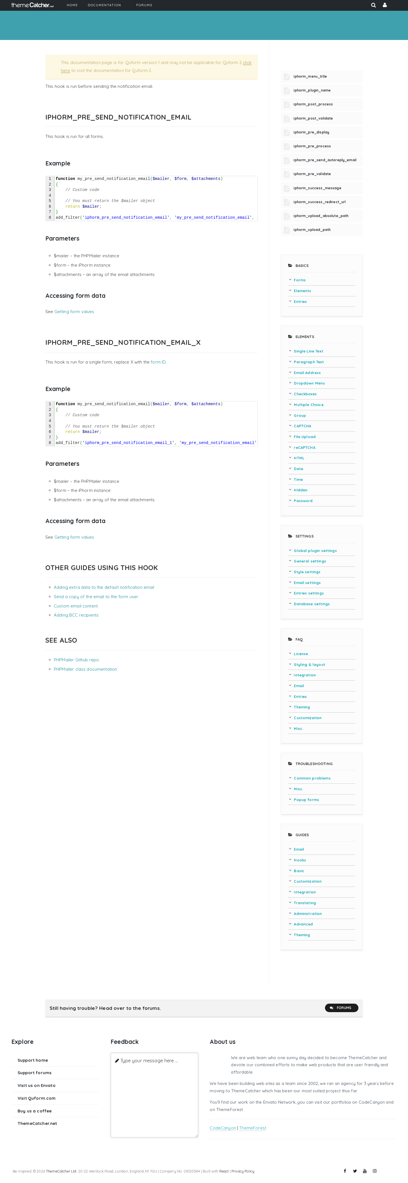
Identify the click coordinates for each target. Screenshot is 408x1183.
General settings (310, 561)
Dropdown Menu (309, 383)
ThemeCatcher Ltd (61, 1171)
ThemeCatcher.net (37, 1123)
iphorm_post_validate (313, 118)
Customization (308, 717)
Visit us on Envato (37, 1085)
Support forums (35, 1072)
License (301, 653)
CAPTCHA (302, 426)
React (224, 1171)
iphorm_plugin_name (312, 90)
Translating (305, 902)
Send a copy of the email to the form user (96, 596)
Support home (33, 1060)
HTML (299, 458)
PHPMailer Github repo (76, 659)
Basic (299, 870)
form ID (158, 362)
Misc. (298, 728)
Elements (302, 290)
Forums (340, 1008)
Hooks (300, 860)
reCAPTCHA (304, 447)
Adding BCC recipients (76, 615)
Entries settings (309, 593)
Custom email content (76, 606)
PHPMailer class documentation (85, 669)
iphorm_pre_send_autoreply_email (325, 160)
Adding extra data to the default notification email (104, 587)
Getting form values (74, 311)
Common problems (312, 778)
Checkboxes (305, 394)
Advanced (303, 924)
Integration (305, 675)
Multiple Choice (308, 404)
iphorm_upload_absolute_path (321, 216)
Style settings (307, 572)
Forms (300, 280)
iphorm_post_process (313, 104)
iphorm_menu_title (310, 76)
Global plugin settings (315, 550)
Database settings (312, 604)
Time (298, 479)
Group (300, 415)
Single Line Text (308, 351)
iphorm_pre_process (312, 146)
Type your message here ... (149, 1060)
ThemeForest (252, 1128)
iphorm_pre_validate (312, 174)
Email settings (307, 582)
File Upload (305, 436)
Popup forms (306, 799)
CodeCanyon (223, 1128)
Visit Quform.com (37, 1098)
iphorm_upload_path (312, 230)
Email (299, 685)
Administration (308, 913)
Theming (302, 707)
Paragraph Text (309, 362)
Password (303, 500)
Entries (300, 301)
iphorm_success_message (317, 188)
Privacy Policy (242, 1171)
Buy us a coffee (35, 1111)
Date (298, 468)
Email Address (307, 372)
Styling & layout (309, 664)
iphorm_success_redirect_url (320, 202)
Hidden (300, 490)
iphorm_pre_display (311, 132)
